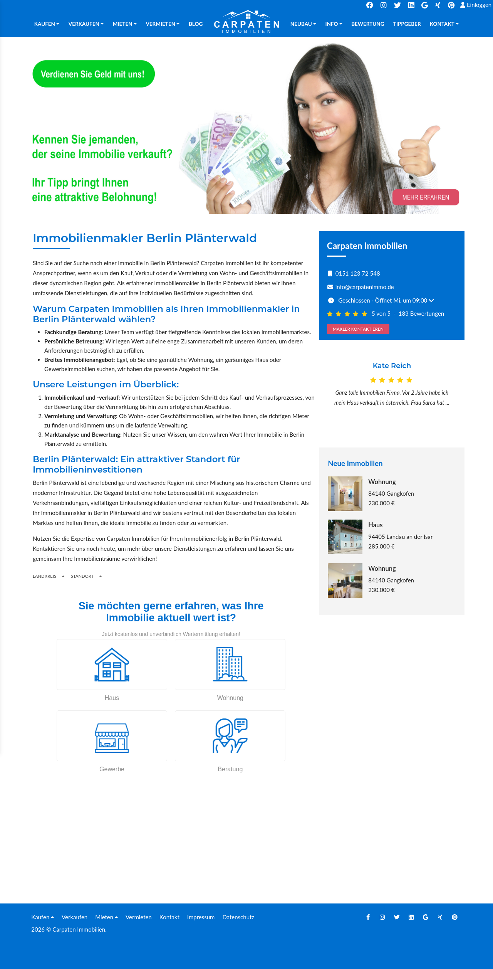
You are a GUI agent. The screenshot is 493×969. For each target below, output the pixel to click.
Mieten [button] (122, 24)
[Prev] (330, 394)
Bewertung (367, 24)
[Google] (425, 916)
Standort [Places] (82, 576)
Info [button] (331, 24)
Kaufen (40, 916)
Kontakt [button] (442, 24)
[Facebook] (368, 916)
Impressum (201, 916)
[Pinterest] (454, 916)
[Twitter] (396, 916)
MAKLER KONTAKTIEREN (358, 328)
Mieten (104, 916)
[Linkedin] (411, 916)
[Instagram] (382, 916)
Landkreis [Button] (44, 576)
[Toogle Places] (100, 575)
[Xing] (440, 916)
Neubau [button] (301, 24)
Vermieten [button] (160, 24)
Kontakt (169, 916)
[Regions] (63, 575)
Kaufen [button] (44, 24)
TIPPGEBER (407, 24)
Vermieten (139, 916)
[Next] (454, 394)
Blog (196, 24)
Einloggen (475, 4)
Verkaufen (74, 916)
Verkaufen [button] (84, 24)
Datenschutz (238, 916)
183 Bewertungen (421, 313)
